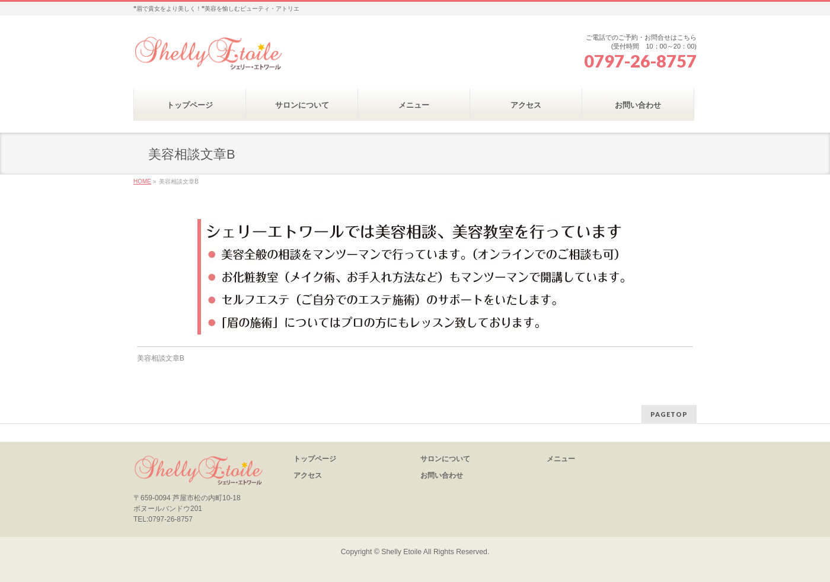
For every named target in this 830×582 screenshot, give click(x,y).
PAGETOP (669, 414)
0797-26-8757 (640, 61)
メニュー (561, 459)
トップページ (314, 459)
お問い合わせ (441, 475)
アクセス (307, 475)
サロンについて (445, 459)
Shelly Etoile (401, 552)
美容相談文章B (160, 358)
